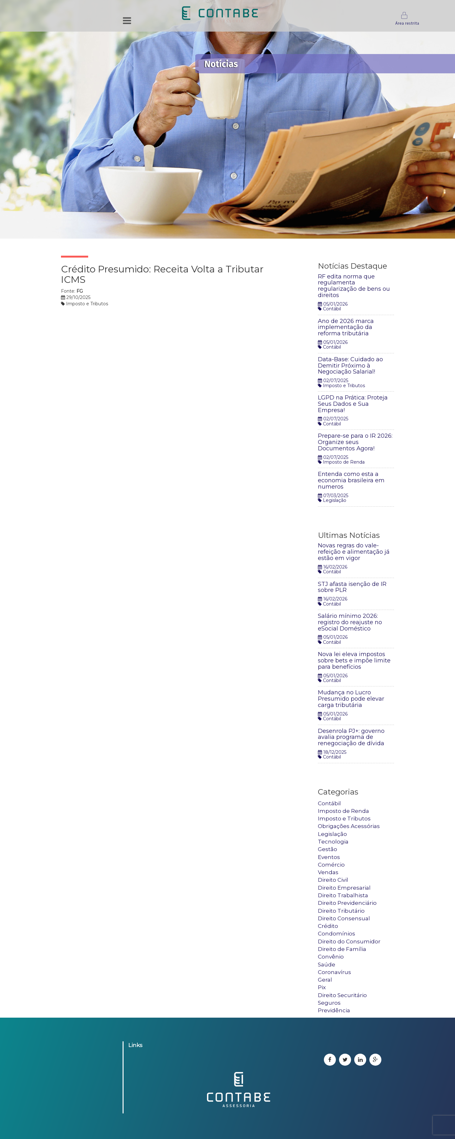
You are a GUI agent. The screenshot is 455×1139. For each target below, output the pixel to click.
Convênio (331, 956)
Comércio (331, 865)
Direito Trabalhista (343, 895)
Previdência (334, 1010)
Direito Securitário (342, 995)
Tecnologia (333, 841)
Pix (322, 987)
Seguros (329, 1003)
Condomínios (336, 933)
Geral (325, 980)
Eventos (329, 857)
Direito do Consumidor (349, 941)
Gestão (327, 849)
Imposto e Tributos (344, 818)
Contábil (329, 803)
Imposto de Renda (343, 811)
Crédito (328, 926)
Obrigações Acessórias (349, 826)
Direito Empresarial (344, 888)
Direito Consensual (344, 918)
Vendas (328, 872)
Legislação (332, 834)
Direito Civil (333, 880)
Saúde (326, 964)
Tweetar (291, 245)
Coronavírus (334, 972)
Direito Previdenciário (347, 903)
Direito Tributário (341, 911)
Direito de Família (342, 949)
